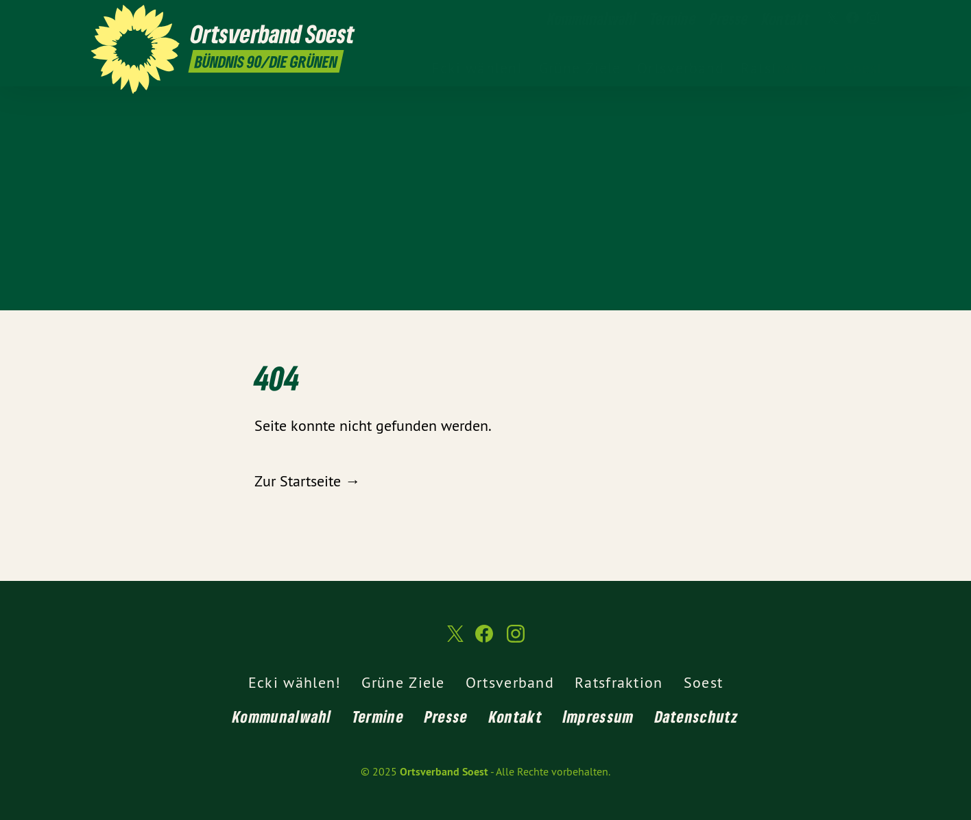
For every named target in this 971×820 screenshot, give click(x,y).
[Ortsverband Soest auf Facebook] (852, 18)
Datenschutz (697, 716)
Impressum (598, 716)
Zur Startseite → (307, 480)
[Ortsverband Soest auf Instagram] (873, 18)
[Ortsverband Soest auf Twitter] (832, 18)
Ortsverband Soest (444, 772)
